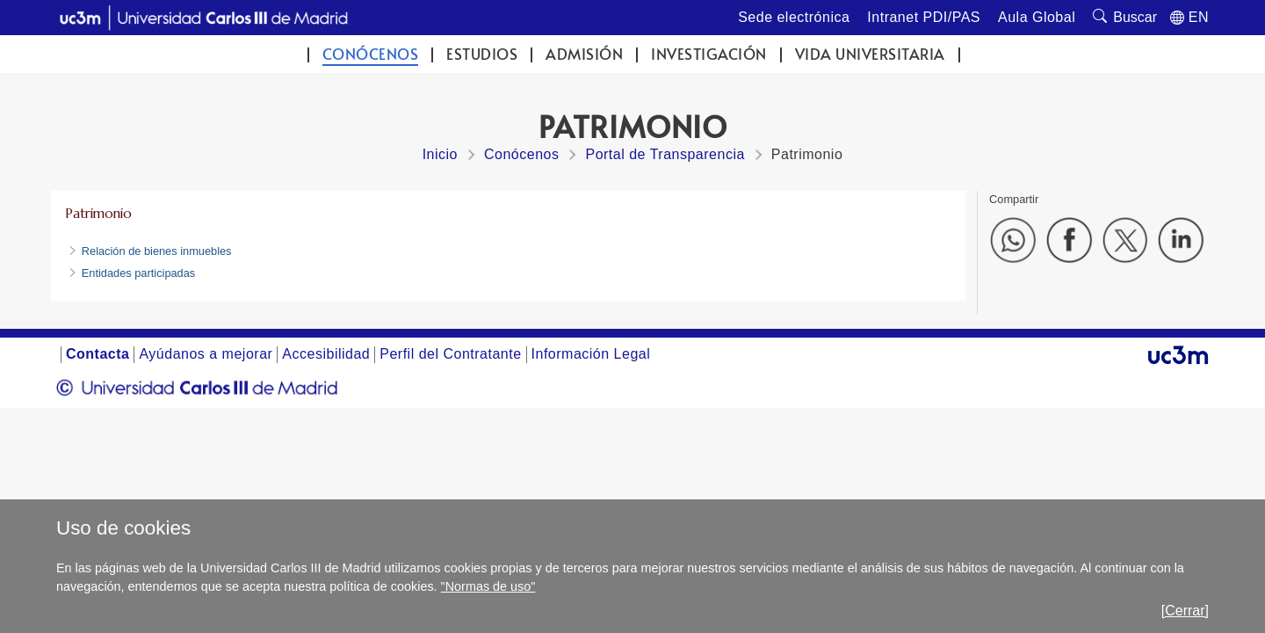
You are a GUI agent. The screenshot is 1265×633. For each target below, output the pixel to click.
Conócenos (370, 54)
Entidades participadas (138, 273)
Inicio (440, 154)
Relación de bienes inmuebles (157, 251)
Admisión (584, 54)
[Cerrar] (1185, 610)
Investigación (709, 54)
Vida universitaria (870, 54)
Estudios (481, 54)
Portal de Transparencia (664, 154)
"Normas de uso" (488, 586)
